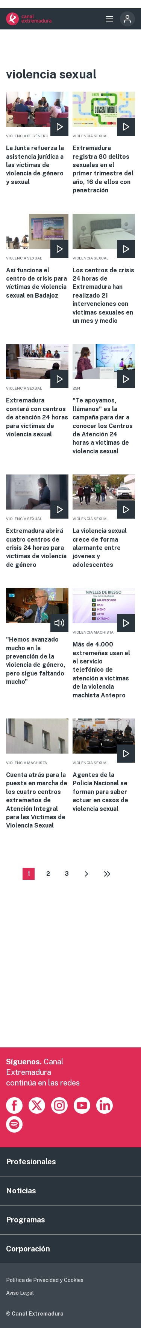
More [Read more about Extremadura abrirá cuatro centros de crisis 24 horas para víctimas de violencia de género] (37, 521)
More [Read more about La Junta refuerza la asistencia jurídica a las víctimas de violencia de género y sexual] (37, 139)
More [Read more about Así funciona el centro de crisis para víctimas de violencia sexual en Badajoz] (37, 257)
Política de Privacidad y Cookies (44, 1280)
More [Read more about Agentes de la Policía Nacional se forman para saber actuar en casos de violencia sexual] (104, 766)
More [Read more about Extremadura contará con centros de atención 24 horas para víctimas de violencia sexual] (37, 391)
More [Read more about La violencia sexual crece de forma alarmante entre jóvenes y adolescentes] (104, 521)
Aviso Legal (20, 1293)
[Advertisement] (70, 976)
